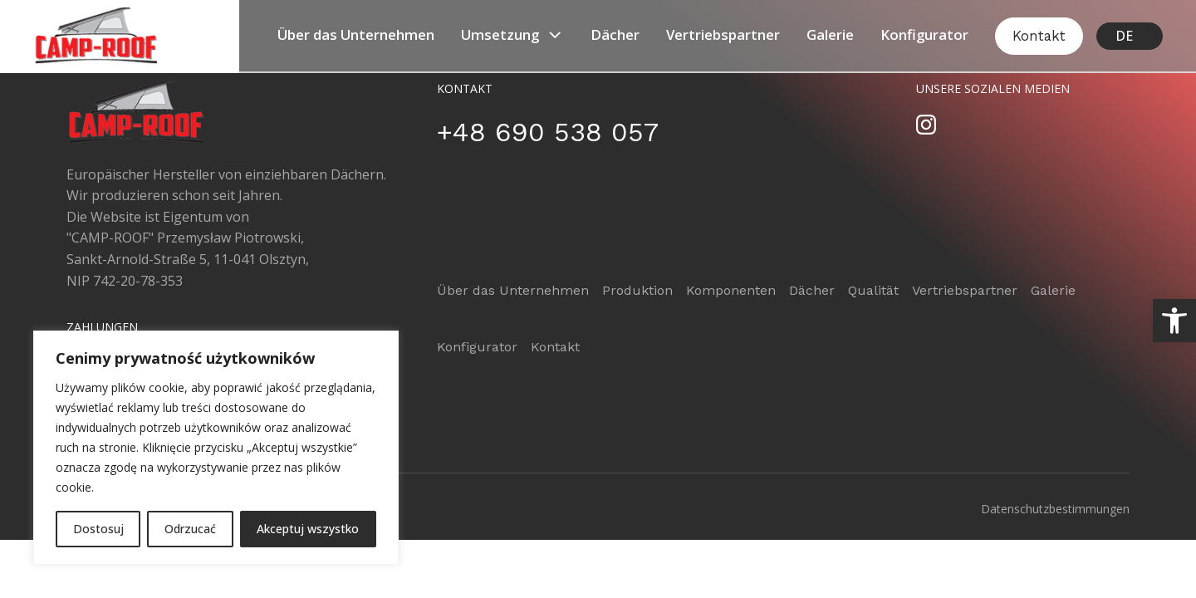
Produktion (637, 290)
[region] (216, 448)
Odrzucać (190, 529)
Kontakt (1039, 35)
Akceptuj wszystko (308, 529)
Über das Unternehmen (355, 34)
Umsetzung (512, 35)
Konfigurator (924, 34)
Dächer (615, 34)
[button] (1174, 320)
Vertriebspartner (723, 34)
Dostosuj (98, 529)
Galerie (830, 34)
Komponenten (731, 290)
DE (1124, 36)
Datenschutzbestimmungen (1055, 509)
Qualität (873, 290)
